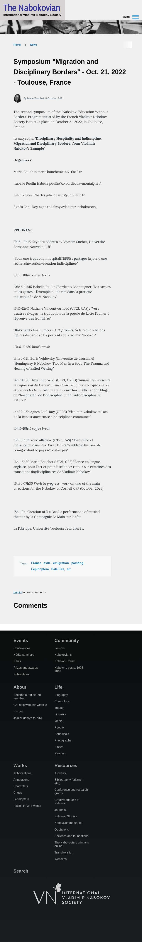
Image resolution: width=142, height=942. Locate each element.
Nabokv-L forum (65, 661)
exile (47, 563)
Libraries (60, 714)
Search (20, 870)
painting (77, 563)
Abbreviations (22, 773)
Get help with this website (30, 704)
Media (59, 721)
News (33, 44)
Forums (60, 648)
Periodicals (62, 734)
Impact (59, 707)
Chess (17, 792)
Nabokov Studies (66, 816)
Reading (60, 753)
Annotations (21, 779)
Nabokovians (63, 654)
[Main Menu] (129, 16)
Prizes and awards (25, 667)
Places (59, 746)
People (59, 727)
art (69, 569)
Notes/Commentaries (68, 822)
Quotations (62, 829)
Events (20, 640)
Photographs (63, 740)
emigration (61, 563)
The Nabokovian (31, 7)
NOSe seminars (23, 654)
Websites (61, 859)
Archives (60, 773)
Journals (60, 809)
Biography (61, 694)
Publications (21, 674)
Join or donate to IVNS (28, 718)
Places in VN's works (27, 805)
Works (20, 765)
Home (17, 44)
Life (58, 687)
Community (67, 640)
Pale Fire (57, 569)
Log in (17, 592)
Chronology (62, 701)
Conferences (21, 648)
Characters (20, 786)
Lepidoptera (40, 569)
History (18, 711)
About (19, 687)
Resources (66, 765)
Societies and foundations (71, 836)
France (36, 563)
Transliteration (64, 852)
